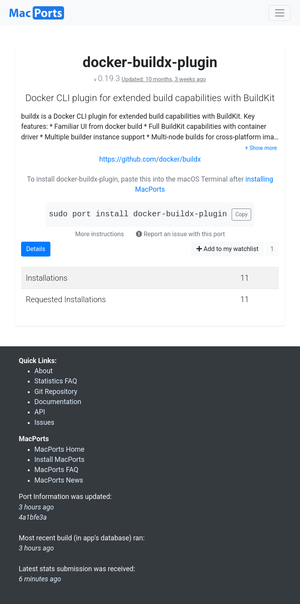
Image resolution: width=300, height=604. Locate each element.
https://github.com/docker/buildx (150, 159)
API (39, 412)
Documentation (57, 402)
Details (35, 249)
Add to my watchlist (227, 249)
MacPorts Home (59, 449)
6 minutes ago (40, 579)
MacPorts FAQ (56, 470)
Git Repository (55, 392)
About (43, 371)
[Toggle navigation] (280, 13)
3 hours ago (36, 548)
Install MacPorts (59, 459)
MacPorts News (58, 480)
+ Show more (261, 148)
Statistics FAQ (55, 381)
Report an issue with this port (180, 234)
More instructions (99, 234)
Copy (241, 214)
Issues (44, 422)
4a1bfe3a (33, 517)
